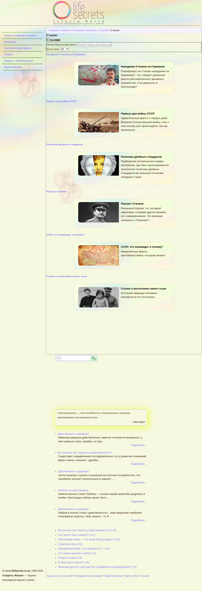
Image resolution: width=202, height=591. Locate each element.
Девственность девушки (73, 433)
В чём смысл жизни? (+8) (73, 562)
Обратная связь (113, 575)
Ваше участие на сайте (60, 575)
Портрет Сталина (56, 191)
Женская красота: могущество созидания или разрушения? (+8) (97, 566)
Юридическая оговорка (89, 575)
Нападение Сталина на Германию (66, 54)
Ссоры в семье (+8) (70, 557)
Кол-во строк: (53, 49)
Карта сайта (131, 575)
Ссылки (144, 575)
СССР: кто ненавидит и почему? (65, 234)
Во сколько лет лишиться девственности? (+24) (87, 530)
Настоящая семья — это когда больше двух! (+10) (89, 539)
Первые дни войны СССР (61, 101)
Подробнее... (139, 445)
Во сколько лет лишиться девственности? (84, 452)
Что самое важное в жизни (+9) (77, 553)
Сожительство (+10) (70, 544)
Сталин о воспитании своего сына (66, 276)
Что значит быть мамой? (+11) (76, 534)
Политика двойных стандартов (64, 144)
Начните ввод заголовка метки (62, 45)
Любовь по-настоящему (73, 490)
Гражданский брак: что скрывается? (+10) (84, 548)
